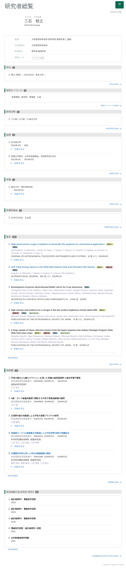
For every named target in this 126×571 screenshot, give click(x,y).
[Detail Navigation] (119, 4)
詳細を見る (17, 149)
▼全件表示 (13, 358)
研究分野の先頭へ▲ (114, 129)
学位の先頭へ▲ (116, 84)
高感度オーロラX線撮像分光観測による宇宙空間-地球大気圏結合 (40, 433)
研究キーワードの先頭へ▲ (111, 106)
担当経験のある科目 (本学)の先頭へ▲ (107, 556)
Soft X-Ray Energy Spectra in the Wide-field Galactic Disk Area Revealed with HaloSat (53, 267)
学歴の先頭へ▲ (116, 204)
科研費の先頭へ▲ (115, 482)
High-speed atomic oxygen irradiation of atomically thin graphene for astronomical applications (58, 244)
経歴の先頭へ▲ (116, 173)
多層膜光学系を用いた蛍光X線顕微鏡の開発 (31, 453)
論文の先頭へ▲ (116, 364)
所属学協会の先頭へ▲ (113, 227)
